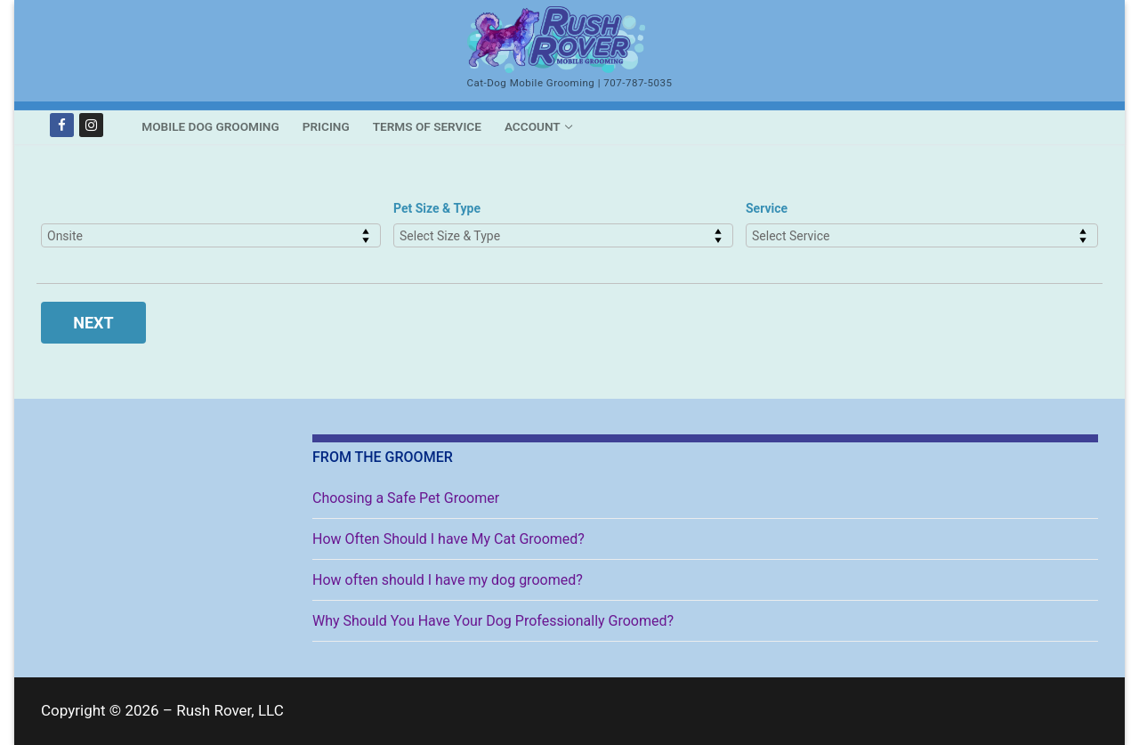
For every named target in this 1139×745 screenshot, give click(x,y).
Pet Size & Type (437, 208)
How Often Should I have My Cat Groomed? (448, 538)
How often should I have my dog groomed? (447, 579)
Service (767, 208)
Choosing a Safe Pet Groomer (405, 498)
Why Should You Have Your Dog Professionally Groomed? (493, 620)
